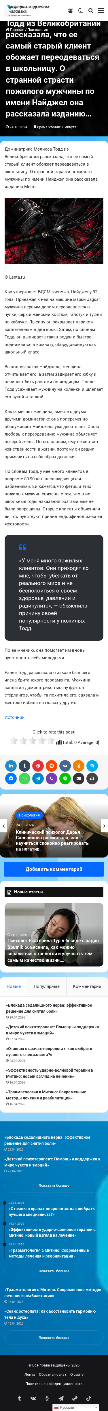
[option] (54, 826)
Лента (29, 1374)
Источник (14, 717)
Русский (64, 1407)
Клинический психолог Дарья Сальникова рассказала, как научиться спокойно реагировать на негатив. (52, 840)
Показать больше (54, 1185)
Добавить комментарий (54, 869)
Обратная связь (53, 1374)
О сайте (77, 1374)
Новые (14, 986)
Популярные (47, 986)
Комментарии (87, 986)
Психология (29, 815)
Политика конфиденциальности (54, 1384)
